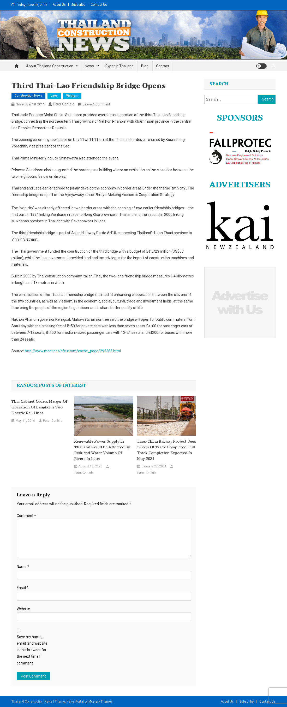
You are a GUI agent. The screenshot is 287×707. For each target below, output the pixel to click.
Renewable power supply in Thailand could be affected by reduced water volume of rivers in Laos (102, 450)
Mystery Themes (100, 701)
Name (23, 567)
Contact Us (99, 5)
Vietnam (72, 95)
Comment (26, 516)
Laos (54, 95)
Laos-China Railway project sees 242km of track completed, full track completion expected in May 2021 (166, 450)
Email (22, 588)
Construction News (28, 95)
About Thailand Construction (49, 66)
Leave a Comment (96, 104)
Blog (144, 66)
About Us (59, 5)
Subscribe (78, 5)
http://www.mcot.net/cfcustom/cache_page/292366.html (73, 351)
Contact (162, 66)
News (89, 66)
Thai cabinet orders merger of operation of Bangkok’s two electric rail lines (39, 407)
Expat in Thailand (119, 66)
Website (23, 609)
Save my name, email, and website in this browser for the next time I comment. (32, 650)
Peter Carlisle (63, 104)
